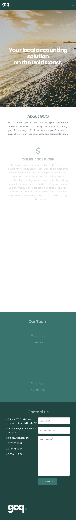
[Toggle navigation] (73, 5)
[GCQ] (22, 509)
